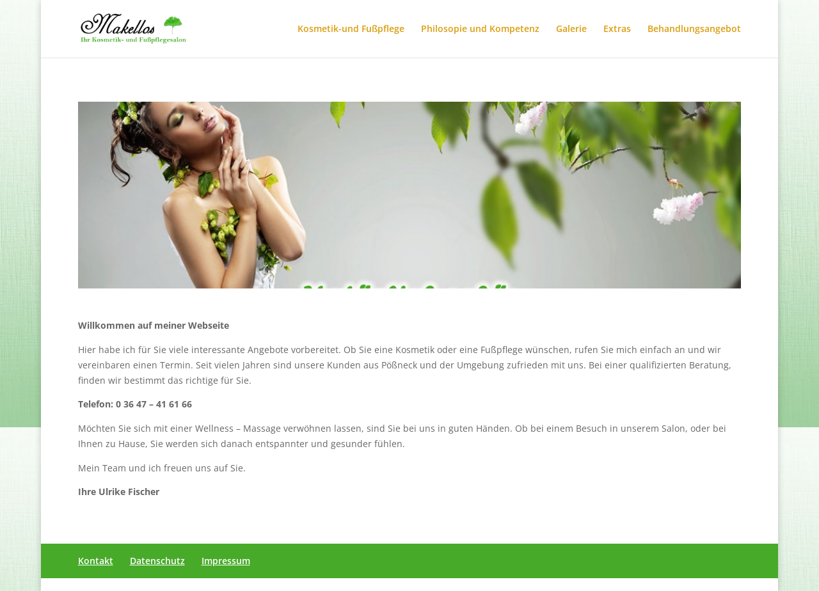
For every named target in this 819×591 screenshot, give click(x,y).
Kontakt (95, 561)
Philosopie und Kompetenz (480, 29)
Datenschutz (157, 561)
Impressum (226, 561)
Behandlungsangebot (694, 29)
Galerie (571, 29)
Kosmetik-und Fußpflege (351, 29)
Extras (617, 29)
